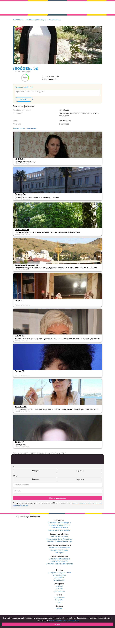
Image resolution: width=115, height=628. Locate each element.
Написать (23, 99)
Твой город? (59, 553)
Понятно (57, 624)
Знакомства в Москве (59, 536)
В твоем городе (55, 20)
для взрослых (59, 580)
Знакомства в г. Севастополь (24, 128)
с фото (59, 602)
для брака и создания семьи (59, 572)
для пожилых (59, 591)
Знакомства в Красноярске (59, 548)
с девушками (59, 597)
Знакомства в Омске (59, 561)
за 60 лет (59, 589)
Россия (59, 609)
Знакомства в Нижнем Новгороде (59, 564)
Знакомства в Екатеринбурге (59, 530)
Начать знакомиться (57, 498)
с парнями (59, 600)
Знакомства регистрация (35, 20)
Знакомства (17, 20)
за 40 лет (59, 586)
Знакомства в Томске (59, 528)
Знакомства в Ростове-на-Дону (59, 541)
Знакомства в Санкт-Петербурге (59, 539)
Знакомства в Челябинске (59, 559)
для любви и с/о (59, 575)
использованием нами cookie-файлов (64, 621)
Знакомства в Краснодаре (59, 525)
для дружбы (59, 577)
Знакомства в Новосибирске (59, 523)
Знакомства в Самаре (59, 550)
